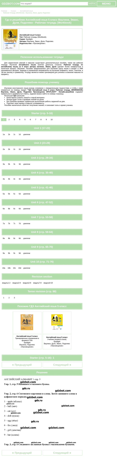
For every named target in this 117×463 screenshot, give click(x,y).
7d (20, 223)
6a (4, 209)
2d (20, 149)
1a (4, 134)
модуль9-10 (48, 283)
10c (14, 268)
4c (14, 179)
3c (14, 164)
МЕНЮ (106, 3)
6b (9, 209)
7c (14, 223)
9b (9, 253)
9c (14, 253)
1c (14, 134)
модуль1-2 (6, 283)
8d (20, 238)
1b (9, 134)
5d (20, 194)
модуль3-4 (16, 283)
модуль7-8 (37, 283)
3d (20, 164)
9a (4, 253)
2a (4, 149)
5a (4, 194)
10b (9, 268)
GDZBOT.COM (11, 3)
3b (9, 164)
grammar (26, 134)
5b (9, 194)
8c (14, 238)
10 (52, 119)
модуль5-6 (27, 283)
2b (9, 149)
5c (14, 194)
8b (9, 238)
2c (14, 149)
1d (20, 134)
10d (19, 268)
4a (4, 179)
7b (9, 223)
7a (4, 223)
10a (3, 268)
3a (4, 164)
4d (20, 179)
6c (14, 209)
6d (20, 209)
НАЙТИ (91, 4)
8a (4, 238)
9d (20, 253)
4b (9, 179)
